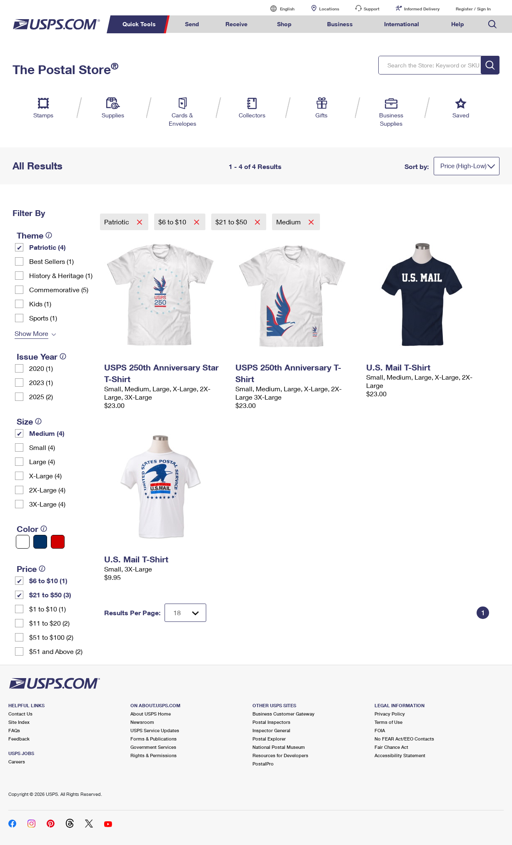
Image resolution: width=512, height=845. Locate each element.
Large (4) (42, 461)
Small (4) (42, 447)
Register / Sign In (473, 8)
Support (372, 8)
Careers (16, 761)
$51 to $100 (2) (51, 637)
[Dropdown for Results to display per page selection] (185, 613)
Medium (289, 222)
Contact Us (20, 713)
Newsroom (142, 722)
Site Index (19, 722)
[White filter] (23, 542)
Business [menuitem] (340, 23)
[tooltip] (48, 235)
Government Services (153, 747)
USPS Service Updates (154, 730)
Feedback (19, 738)
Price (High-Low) (463, 165)
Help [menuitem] (457, 23)
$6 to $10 (173, 222)
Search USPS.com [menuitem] (492, 24)
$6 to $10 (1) (48, 580)
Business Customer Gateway (283, 713)
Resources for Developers (280, 755)
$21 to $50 (232, 222)
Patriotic (117, 222)
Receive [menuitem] (236, 23)
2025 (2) (41, 396)
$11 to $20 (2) (49, 623)
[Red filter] (58, 542)
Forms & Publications (153, 738)
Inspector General (271, 730)
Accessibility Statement (400, 755)
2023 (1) (41, 382)
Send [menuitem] (192, 23)
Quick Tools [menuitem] (139, 23)
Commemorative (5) (58, 289)
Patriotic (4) (47, 247)
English (279, 8)
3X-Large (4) (47, 504)
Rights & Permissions (153, 755)
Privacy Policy (390, 713)
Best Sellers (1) (51, 261)
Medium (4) (47, 433)
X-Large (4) (45, 476)
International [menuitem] (401, 23)
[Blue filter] (40, 542)
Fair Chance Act (391, 747)
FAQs (14, 730)
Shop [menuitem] (284, 23)
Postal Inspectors (271, 722)
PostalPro (263, 763)
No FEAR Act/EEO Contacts (404, 738)
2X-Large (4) (47, 490)
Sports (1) (43, 318)
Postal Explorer (269, 738)
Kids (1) (40, 304)
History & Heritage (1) (60, 275)
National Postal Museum (278, 747)
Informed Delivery (422, 8)
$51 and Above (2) (55, 651)
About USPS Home (150, 713)
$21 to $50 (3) (50, 595)
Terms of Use (388, 722)
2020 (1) (41, 368)
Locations (329, 8)
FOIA (380, 730)
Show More (31, 333)
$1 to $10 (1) (47, 609)
